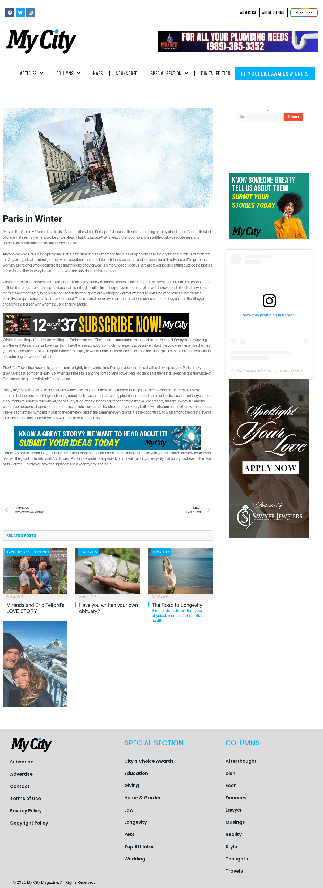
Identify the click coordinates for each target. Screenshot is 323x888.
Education (136, 773)
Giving (131, 785)
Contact (20, 786)
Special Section (169, 73)
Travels (234, 871)
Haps (98, 73)
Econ (231, 785)
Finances (236, 798)
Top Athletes (139, 846)
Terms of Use (25, 798)
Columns (68, 73)
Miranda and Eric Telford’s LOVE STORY (35, 608)
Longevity (160, 552)
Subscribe (21, 762)
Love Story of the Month (28, 552)
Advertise (21, 774)
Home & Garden (143, 798)
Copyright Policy (29, 823)
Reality (234, 834)
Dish (230, 773)
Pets (129, 834)
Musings (235, 822)
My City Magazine (245, 370)
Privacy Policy (26, 811)
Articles (32, 73)
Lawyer (234, 810)
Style (231, 846)
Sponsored (127, 73)
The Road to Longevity (182, 612)
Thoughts (88, 552)
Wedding (134, 859)
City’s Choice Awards (149, 761)
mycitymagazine (279, 370)
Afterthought (241, 761)
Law (128, 810)
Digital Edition (215, 73)
